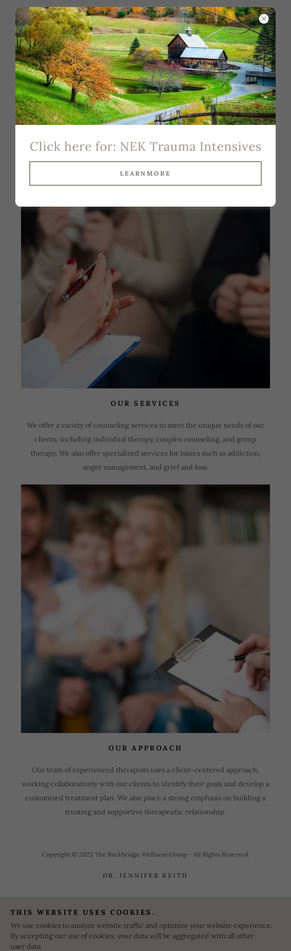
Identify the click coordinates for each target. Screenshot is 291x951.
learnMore (146, 173)
